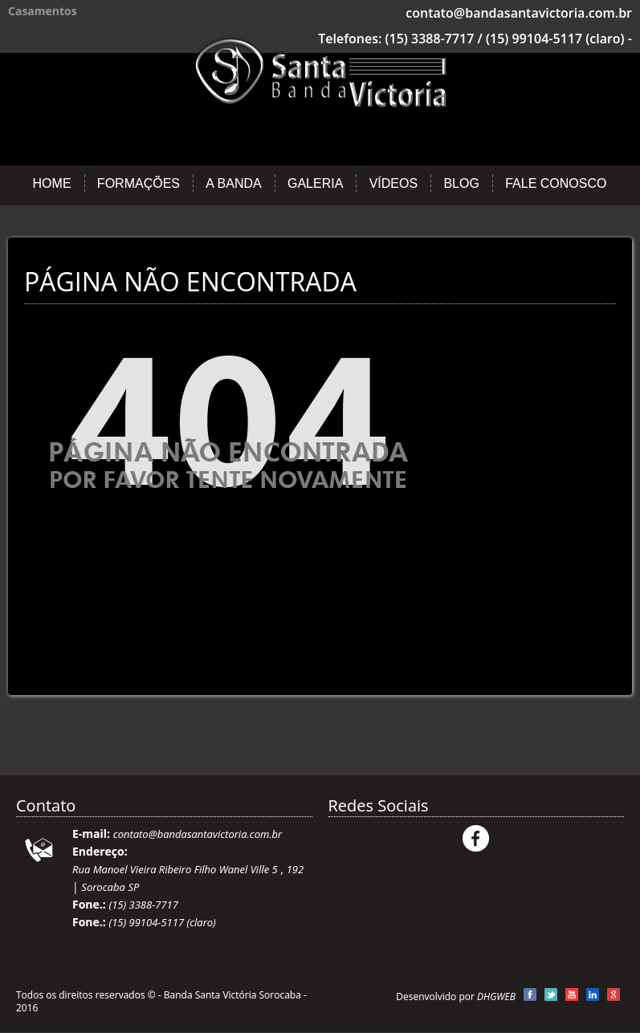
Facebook (476, 838)
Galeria (315, 183)
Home (52, 183)
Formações (138, 183)
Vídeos (393, 183)
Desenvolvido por (456, 996)
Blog (461, 183)
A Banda (233, 183)
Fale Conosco (555, 183)
